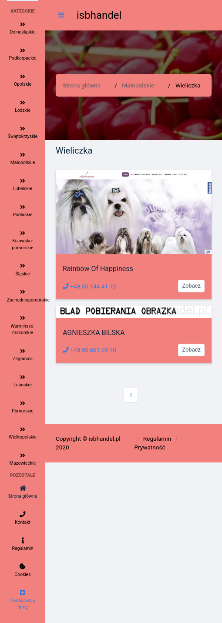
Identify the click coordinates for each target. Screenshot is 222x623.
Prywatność (149, 447)
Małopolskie (138, 85)
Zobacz (191, 285)
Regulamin (157, 438)
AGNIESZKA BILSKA (94, 332)
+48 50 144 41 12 (89, 286)
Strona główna (82, 85)
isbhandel (99, 15)
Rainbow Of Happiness (98, 269)
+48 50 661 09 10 (89, 349)
